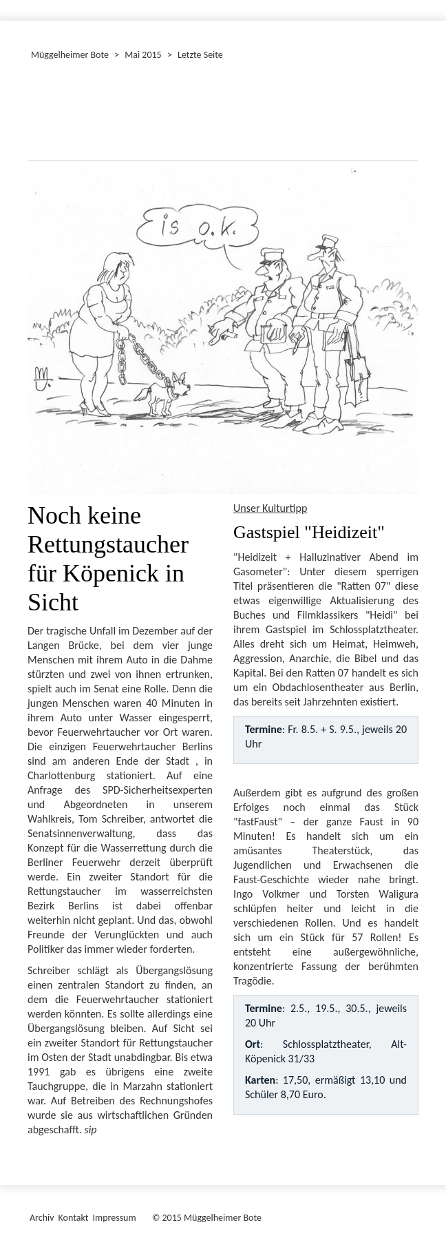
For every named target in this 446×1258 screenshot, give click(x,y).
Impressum (114, 1218)
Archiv (42, 1218)
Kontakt (74, 1218)
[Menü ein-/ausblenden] (426, 4)
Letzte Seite (200, 55)
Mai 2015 (143, 55)
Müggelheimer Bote (70, 55)
